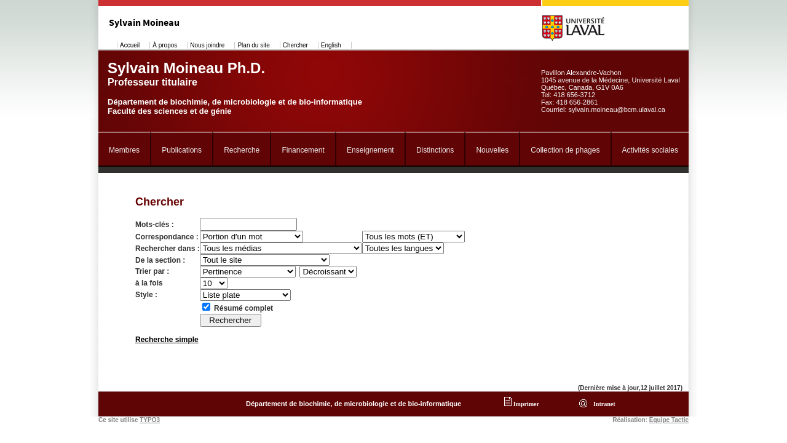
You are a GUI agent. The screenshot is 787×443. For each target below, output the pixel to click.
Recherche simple (167, 339)
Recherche (241, 150)
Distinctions (435, 150)
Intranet (602, 404)
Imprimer (521, 404)
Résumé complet (243, 308)
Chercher (295, 45)
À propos (164, 45)
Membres (124, 150)
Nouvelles (492, 150)
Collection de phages (565, 150)
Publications (182, 150)
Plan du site (253, 45)
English (331, 45)
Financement (303, 150)
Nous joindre (207, 45)
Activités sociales (650, 150)
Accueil (130, 45)
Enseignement (370, 150)
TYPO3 (150, 420)
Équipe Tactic (669, 420)
